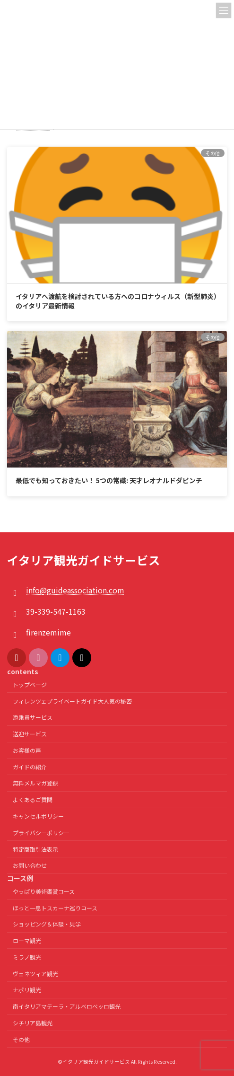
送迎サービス (30, 734)
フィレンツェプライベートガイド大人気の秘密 (72, 701)
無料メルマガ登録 (35, 783)
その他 (21, 1039)
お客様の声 (27, 750)
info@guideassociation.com (75, 590)
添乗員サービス (32, 717)
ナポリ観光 (27, 990)
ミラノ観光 (27, 957)
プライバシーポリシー (41, 833)
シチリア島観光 (32, 1023)
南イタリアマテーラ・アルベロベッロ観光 (67, 1006)
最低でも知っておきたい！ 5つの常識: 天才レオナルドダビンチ (109, 480)
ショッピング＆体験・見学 (47, 924)
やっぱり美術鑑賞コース (44, 891)
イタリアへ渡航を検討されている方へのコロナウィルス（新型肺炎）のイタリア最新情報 (116, 300)
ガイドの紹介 (30, 767)
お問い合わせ (30, 865)
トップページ (30, 684)
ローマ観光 (27, 940)
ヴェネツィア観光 (35, 974)
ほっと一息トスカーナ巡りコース (55, 907)
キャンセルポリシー (38, 816)
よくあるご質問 (32, 799)
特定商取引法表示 (35, 849)
